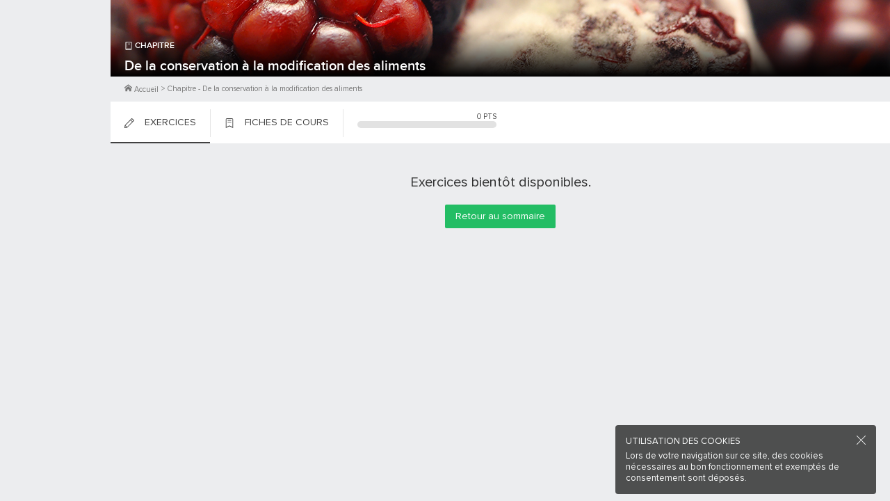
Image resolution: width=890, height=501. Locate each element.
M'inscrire (55, 63)
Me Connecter (55, 83)
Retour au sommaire (500, 216)
